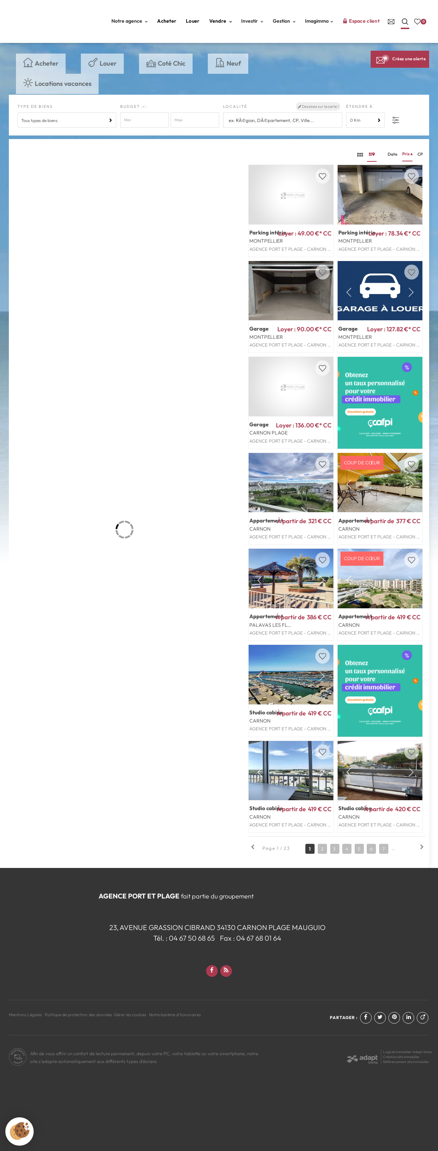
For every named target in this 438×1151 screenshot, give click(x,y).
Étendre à (359, 106)
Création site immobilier (401, 1057)
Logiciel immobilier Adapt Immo (407, 1052)
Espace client (361, 21)
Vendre (220, 21)
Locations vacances (57, 83)
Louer (192, 21)
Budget (131, 106)
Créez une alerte (400, 59)
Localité (235, 106)
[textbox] (283, 120)
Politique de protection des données (78, 1014)
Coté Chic (165, 63)
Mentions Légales (25, 1014)
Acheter (166, 21)
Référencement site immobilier (406, 1061)
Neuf (228, 63)
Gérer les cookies (130, 1014)
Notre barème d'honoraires (175, 1014)
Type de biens (35, 106)
